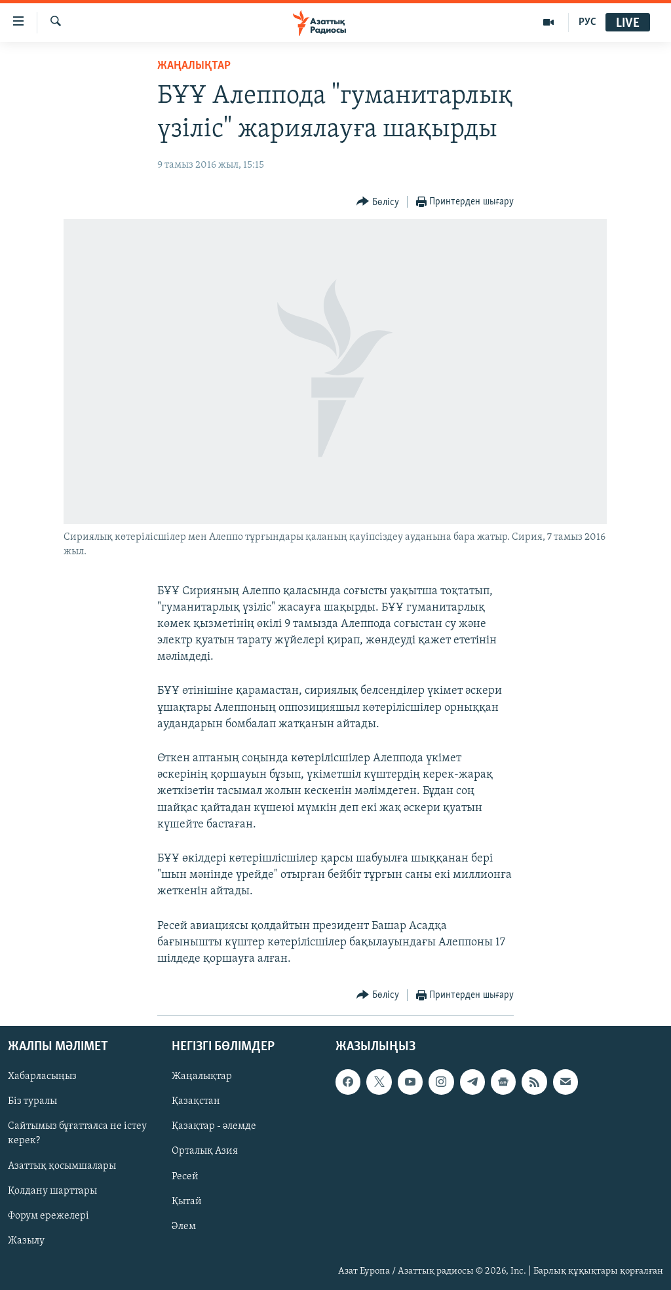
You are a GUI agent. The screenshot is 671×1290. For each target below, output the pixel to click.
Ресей (185, 1176)
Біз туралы (32, 1102)
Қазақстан (196, 1102)
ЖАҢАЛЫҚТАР (194, 66)
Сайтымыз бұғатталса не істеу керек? (77, 1134)
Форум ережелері (48, 1216)
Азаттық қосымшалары (62, 1166)
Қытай (187, 1201)
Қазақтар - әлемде (214, 1127)
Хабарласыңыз (42, 1077)
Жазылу (26, 1241)
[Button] (377, 202)
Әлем (184, 1226)
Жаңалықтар (202, 1077)
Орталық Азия (205, 1152)
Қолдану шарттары (52, 1191)
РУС (587, 22)
